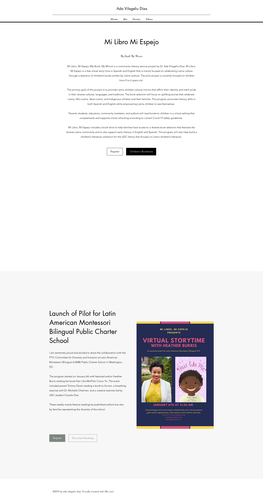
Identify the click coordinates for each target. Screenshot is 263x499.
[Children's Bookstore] (141, 151)
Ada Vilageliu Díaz (132, 8)
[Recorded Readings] (83, 438)
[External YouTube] (131, 208)
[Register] (115, 151)
